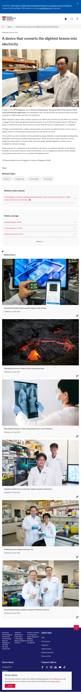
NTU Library (45, 641)
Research (7, 179)
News (10, 27)
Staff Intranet (46, 649)
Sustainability (34, 179)
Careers (5, 671)
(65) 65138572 (31, 642)
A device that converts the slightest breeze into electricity (37, 27)
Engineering (19, 179)
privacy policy (55, 681)
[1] (48, 153)
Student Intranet (47, 652)
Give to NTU (46, 656)
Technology (48, 179)
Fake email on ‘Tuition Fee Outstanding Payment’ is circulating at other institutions (41, 6)
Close (10, 686)
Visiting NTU (7, 667)
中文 (43, 637)
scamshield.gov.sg (44, 8)
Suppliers (44, 645)
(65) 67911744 (6, 648)
